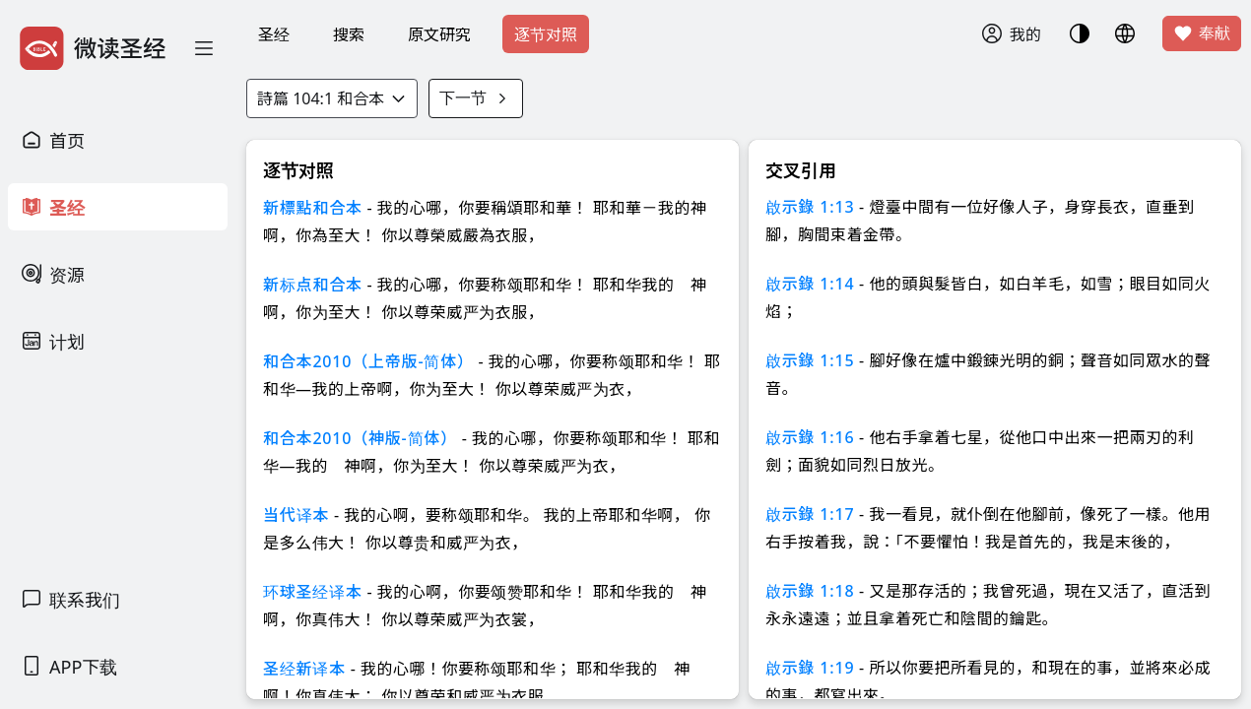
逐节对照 (545, 34)
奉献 (1201, 33)
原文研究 (439, 34)
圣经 (274, 34)
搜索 (348, 34)
